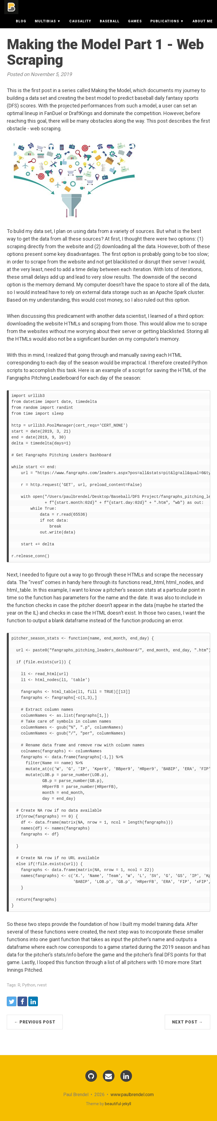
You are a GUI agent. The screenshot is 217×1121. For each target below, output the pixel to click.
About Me (202, 27)
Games (135, 27)
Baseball (110, 27)
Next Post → (187, 1022)
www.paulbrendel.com (132, 1094)
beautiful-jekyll (118, 1103)
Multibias (45, 27)
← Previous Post (34, 1022)
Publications (164, 27)
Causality (80, 27)
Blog (21, 27)
